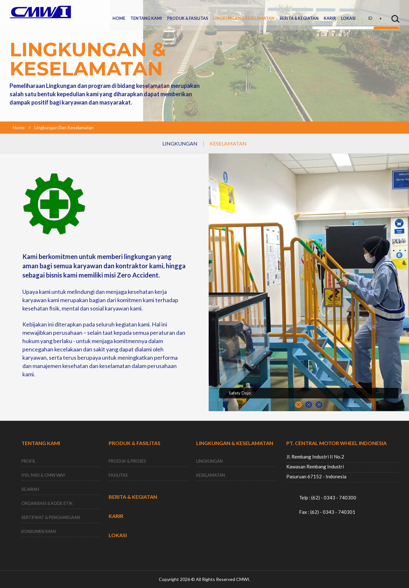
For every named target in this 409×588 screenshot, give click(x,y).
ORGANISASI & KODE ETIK (47, 503)
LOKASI (348, 12)
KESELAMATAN (228, 143)
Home (19, 127)
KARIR (330, 12)
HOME (118, 12)
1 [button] (298, 404)
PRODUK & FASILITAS (187, 12)
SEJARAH (30, 489)
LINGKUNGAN (179, 143)
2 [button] (308, 404)
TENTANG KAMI (146, 12)
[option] (309, 287)
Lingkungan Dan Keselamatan (64, 127)
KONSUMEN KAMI (38, 531)
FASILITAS (118, 475)
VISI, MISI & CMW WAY (43, 475)
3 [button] (318, 404)
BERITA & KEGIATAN (299, 12)
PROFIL (28, 461)
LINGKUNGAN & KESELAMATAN (243, 12)
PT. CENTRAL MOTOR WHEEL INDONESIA (336, 443)
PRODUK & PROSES (127, 461)
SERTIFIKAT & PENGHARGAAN (50, 517)
